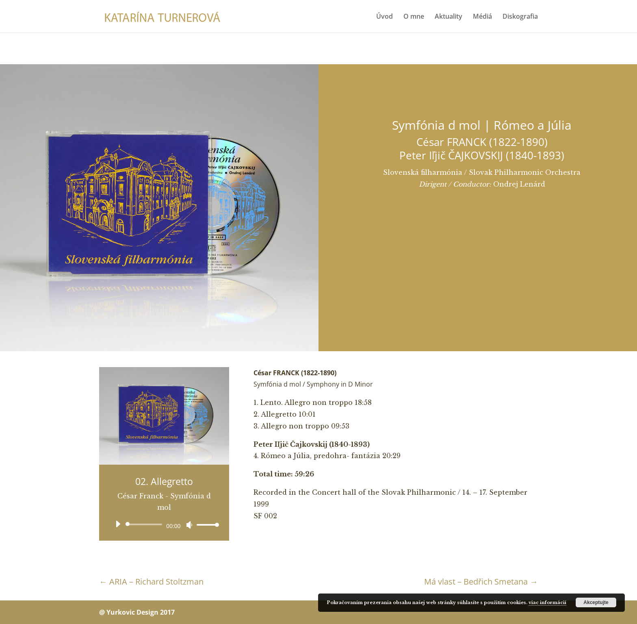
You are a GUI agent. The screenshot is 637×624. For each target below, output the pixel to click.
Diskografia (520, 17)
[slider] (145, 524)
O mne (413, 17)
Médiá (482, 17)
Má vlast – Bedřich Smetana (481, 581)
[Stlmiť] (189, 524)
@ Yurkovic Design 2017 (137, 612)
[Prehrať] (117, 524)
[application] (164, 524)
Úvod (384, 17)
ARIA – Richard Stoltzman (151, 581)
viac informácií (547, 602)
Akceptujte (595, 602)
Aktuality (448, 17)
